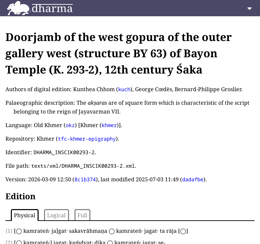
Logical (56, 215)
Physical (24, 215)
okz (70, 125)
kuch (124, 89)
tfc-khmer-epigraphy (87, 138)
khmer (109, 125)
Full (82, 215)
